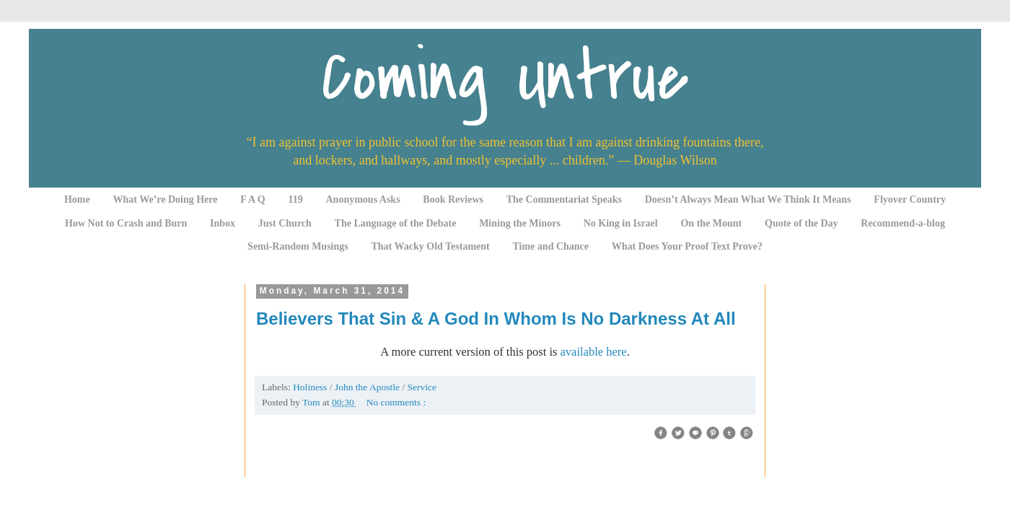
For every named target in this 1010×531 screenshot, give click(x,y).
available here (594, 352)
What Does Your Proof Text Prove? (687, 246)
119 (296, 199)
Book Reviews (453, 199)
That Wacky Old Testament (430, 246)
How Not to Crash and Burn (126, 223)
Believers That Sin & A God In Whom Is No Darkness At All (496, 318)
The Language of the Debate (396, 223)
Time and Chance (551, 246)
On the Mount (711, 223)
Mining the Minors (520, 223)
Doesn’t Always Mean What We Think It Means (748, 199)
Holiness (311, 387)
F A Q (252, 199)
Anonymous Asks (363, 199)
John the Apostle (368, 387)
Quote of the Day (801, 223)
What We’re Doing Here (165, 199)
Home (77, 199)
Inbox (222, 223)
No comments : (396, 402)
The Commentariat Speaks (564, 199)
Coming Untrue (505, 77)
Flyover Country (910, 199)
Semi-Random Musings (297, 246)
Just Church (285, 223)
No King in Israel (621, 223)
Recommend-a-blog (903, 223)
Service (421, 387)
